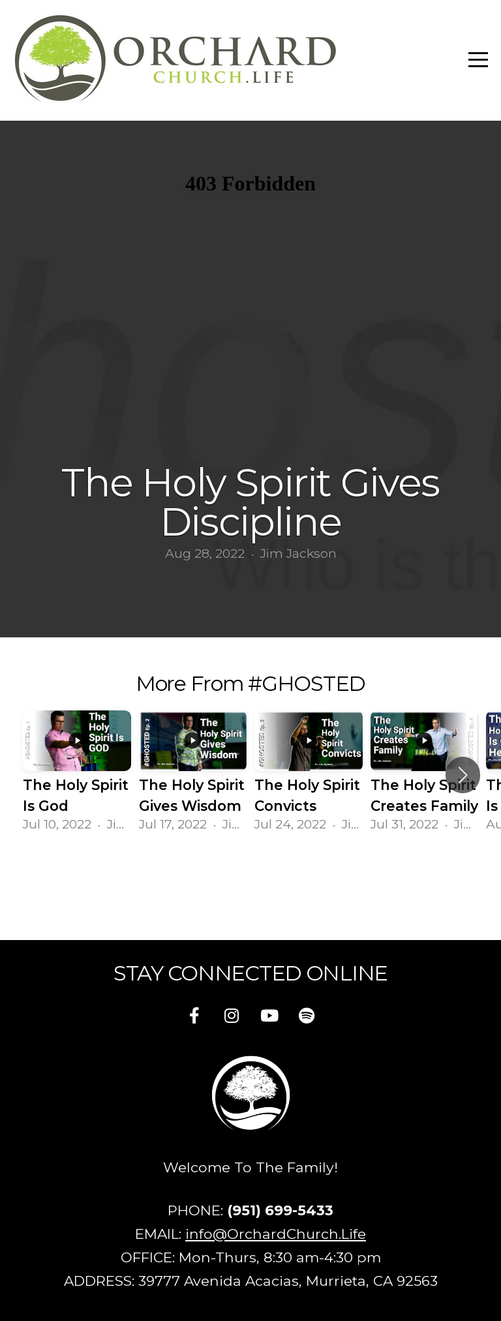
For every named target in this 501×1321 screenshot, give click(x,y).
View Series (250, 878)
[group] (77, 775)
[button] (463, 775)
